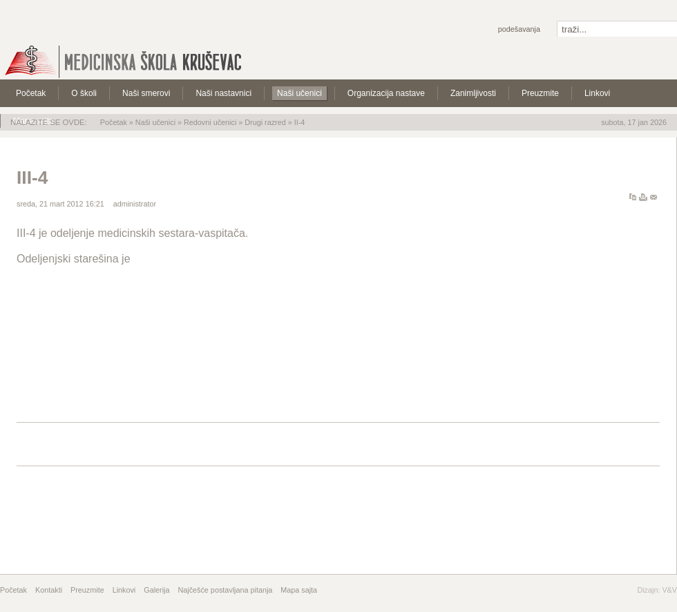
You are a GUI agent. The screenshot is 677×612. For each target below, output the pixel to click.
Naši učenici (155, 122)
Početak (113, 122)
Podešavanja (519, 29)
